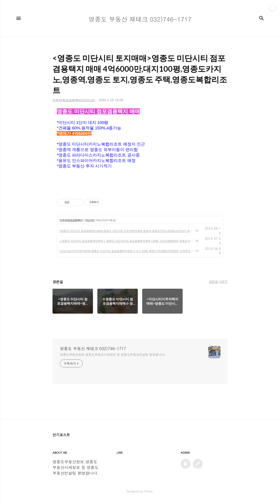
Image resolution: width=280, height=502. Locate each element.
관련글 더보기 (218, 281)
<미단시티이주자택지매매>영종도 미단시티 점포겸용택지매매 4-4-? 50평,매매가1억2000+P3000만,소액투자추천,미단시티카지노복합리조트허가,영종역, (126, 251)
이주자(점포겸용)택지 (71, 220)
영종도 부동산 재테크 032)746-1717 (93, 348)
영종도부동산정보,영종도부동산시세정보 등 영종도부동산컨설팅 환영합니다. (113, 354)
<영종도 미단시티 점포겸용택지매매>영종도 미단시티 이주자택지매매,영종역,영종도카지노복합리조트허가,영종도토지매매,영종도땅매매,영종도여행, (126, 231)
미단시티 (89, 220)
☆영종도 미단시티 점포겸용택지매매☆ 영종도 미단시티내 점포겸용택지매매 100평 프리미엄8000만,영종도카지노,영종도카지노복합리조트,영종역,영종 (126, 241)
